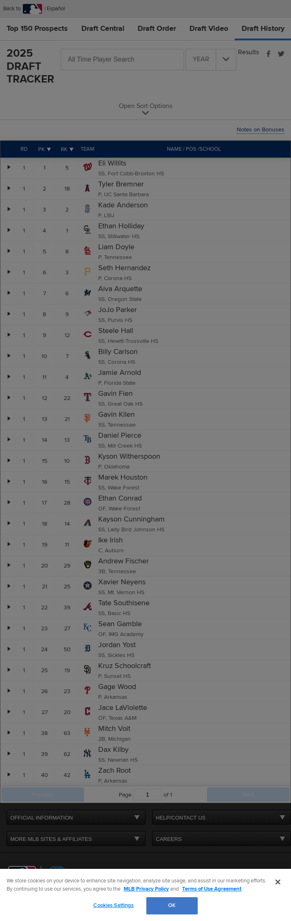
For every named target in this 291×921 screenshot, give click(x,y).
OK (172, 905)
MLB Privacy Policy (146, 889)
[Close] (278, 882)
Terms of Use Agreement (211, 889)
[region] (145, 895)
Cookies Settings (113, 905)
